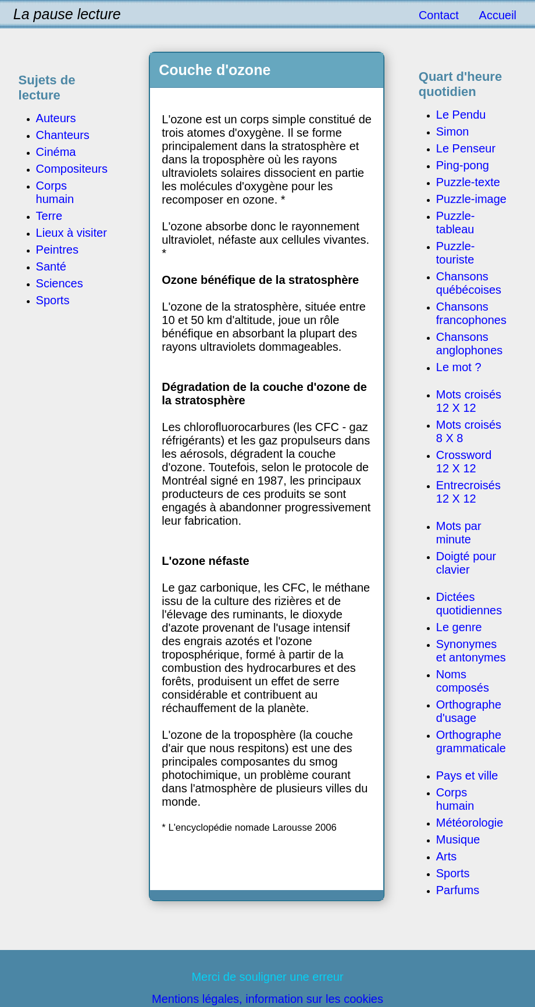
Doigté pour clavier (466, 563)
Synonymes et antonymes (471, 651)
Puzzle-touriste (455, 253)
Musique (458, 839)
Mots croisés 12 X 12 (468, 401)
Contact (439, 15)
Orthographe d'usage (468, 711)
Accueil (497, 15)
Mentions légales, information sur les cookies (267, 998)
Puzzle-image (471, 199)
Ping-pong (462, 165)
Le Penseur (465, 148)
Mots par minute (459, 532)
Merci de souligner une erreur (267, 976)
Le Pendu (461, 114)
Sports (453, 873)
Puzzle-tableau (455, 222)
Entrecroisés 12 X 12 (468, 492)
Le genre (459, 627)
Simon (452, 131)
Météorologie (470, 822)
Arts (446, 856)
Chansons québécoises (468, 283)
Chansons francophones (471, 313)
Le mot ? (459, 367)
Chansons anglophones (469, 343)
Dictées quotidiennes (469, 603)
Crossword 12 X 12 (464, 462)
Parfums (457, 890)
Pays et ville (467, 775)
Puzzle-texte (468, 182)
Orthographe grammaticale (471, 741)
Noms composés (462, 681)
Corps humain (455, 799)
